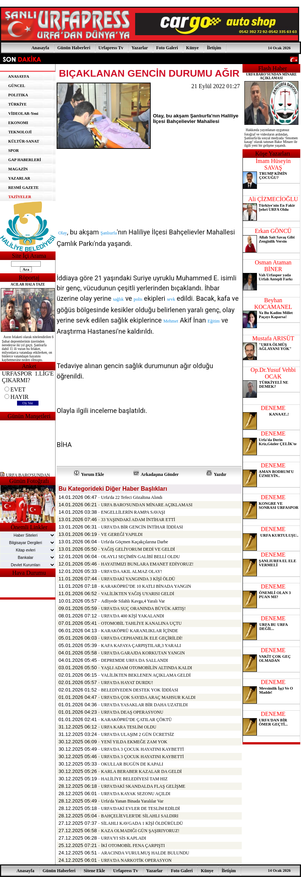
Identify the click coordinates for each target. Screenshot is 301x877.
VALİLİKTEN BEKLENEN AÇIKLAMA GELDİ (146, 675)
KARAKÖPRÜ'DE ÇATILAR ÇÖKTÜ (136, 719)
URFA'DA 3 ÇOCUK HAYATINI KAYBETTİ (142, 749)
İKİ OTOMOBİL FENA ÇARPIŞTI (133, 845)
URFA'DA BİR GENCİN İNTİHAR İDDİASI (142, 527)
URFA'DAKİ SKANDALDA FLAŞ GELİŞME (143, 786)
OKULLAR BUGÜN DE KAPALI (132, 764)
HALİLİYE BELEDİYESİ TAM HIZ (134, 778)
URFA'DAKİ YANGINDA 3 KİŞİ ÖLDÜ (138, 578)
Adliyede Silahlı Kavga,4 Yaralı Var (133, 601)
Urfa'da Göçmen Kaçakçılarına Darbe (134, 541)
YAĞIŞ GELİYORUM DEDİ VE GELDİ (138, 549)
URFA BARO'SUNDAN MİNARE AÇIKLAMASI (147, 504)
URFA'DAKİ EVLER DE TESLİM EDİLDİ (140, 808)
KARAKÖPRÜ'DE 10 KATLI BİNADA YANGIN (146, 586)
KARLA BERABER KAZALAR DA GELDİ (141, 771)
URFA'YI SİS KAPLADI (123, 838)
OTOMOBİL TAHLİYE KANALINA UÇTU (141, 623)
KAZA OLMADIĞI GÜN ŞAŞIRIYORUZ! (140, 830)
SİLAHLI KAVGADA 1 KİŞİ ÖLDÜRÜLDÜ (142, 823)
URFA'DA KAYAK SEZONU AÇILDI (135, 793)
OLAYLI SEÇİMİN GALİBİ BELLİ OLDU (140, 556)
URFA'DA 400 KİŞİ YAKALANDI (132, 615)
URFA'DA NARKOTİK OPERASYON (136, 860)
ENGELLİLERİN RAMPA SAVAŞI (133, 512)
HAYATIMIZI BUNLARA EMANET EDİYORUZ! (147, 564)
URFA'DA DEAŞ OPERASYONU (132, 712)
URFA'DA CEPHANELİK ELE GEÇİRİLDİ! (142, 638)
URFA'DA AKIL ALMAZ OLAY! (131, 571)
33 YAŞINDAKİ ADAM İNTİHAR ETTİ (138, 519)
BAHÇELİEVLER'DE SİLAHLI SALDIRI (139, 815)
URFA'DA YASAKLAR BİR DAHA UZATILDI (144, 704)
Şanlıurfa (109, 233)
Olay (62, 233)
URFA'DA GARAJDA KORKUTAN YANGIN (143, 653)
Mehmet (170, 321)
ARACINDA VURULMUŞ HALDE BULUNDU (145, 853)
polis (138, 299)
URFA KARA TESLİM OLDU (128, 727)
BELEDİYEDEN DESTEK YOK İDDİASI (139, 690)
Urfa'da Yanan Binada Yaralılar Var (132, 801)
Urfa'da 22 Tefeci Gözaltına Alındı (132, 497)
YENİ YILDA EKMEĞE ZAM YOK (134, 741)
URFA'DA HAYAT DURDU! (127, 682)
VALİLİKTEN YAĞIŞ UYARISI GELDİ (137, 593)
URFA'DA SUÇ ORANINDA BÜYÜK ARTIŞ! (143, 608)
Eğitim (214, 321)
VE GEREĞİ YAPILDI (122, 534)
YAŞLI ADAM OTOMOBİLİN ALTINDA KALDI (146, 667)
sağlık (118, 299)
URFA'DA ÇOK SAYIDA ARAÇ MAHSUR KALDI (148, 697)
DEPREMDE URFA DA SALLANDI (134, 660)
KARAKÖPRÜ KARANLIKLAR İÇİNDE (139, 630)
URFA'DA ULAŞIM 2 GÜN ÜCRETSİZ (137, 734)
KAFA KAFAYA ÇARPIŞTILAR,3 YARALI (141, 645)
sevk (171, 299)
